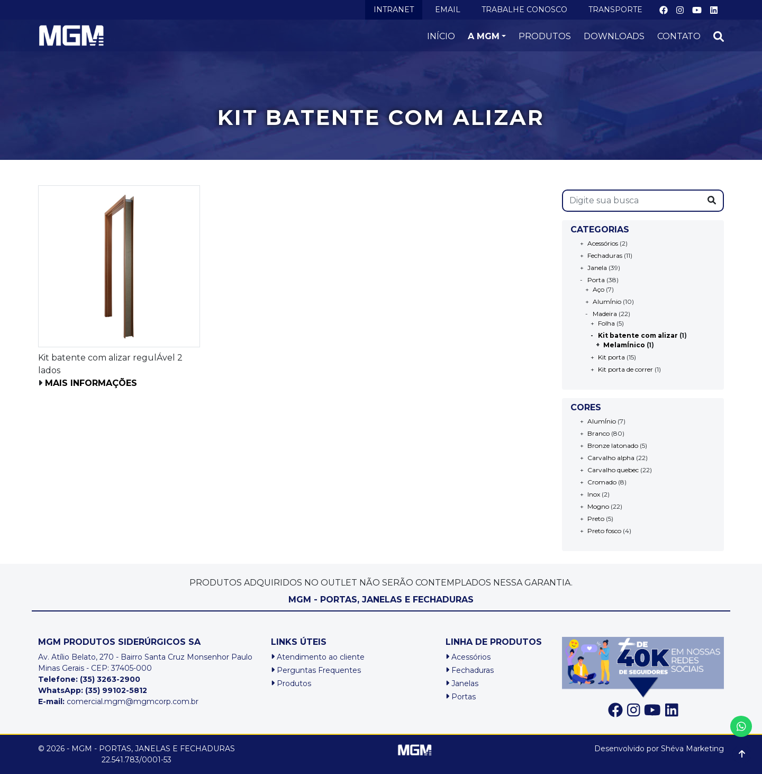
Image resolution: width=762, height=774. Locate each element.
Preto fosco (604, 531)
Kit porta (611, 357)
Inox (593, 494)
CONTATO (679, 36)
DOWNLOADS (614, 36)
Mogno (598, 506)
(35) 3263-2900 (110, 679)
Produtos (291, 683)
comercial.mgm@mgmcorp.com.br (118, 701)
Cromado (601, 482)
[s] (632, 200)
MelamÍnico (624, 345)
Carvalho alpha (610, 458)
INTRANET (394, 9)
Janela (597, 268)
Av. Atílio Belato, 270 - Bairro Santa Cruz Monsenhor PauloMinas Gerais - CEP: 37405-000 (145, 662)
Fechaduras (604, 255)
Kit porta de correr (625, 369)
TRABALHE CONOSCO (524, 9)
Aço (598, 289)
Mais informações (91, 383)
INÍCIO (441, 36)
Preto (595, 519)
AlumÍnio (607, 301)
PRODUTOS (545, 36)
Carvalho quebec (613, 470)
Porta (596, 280)
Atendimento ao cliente (318, 657)
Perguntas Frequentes (316, 670)
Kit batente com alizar (638, 335)
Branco (598, 433)
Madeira (605, 314)
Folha (606, 323)
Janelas (462, 683)
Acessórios (602, 243)
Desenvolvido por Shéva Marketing (659, 748)
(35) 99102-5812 (116, 690)
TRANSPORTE (615, 9)
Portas (461, 696)
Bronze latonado (612, 445)
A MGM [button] (484, 36)
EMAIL (447, 9)
